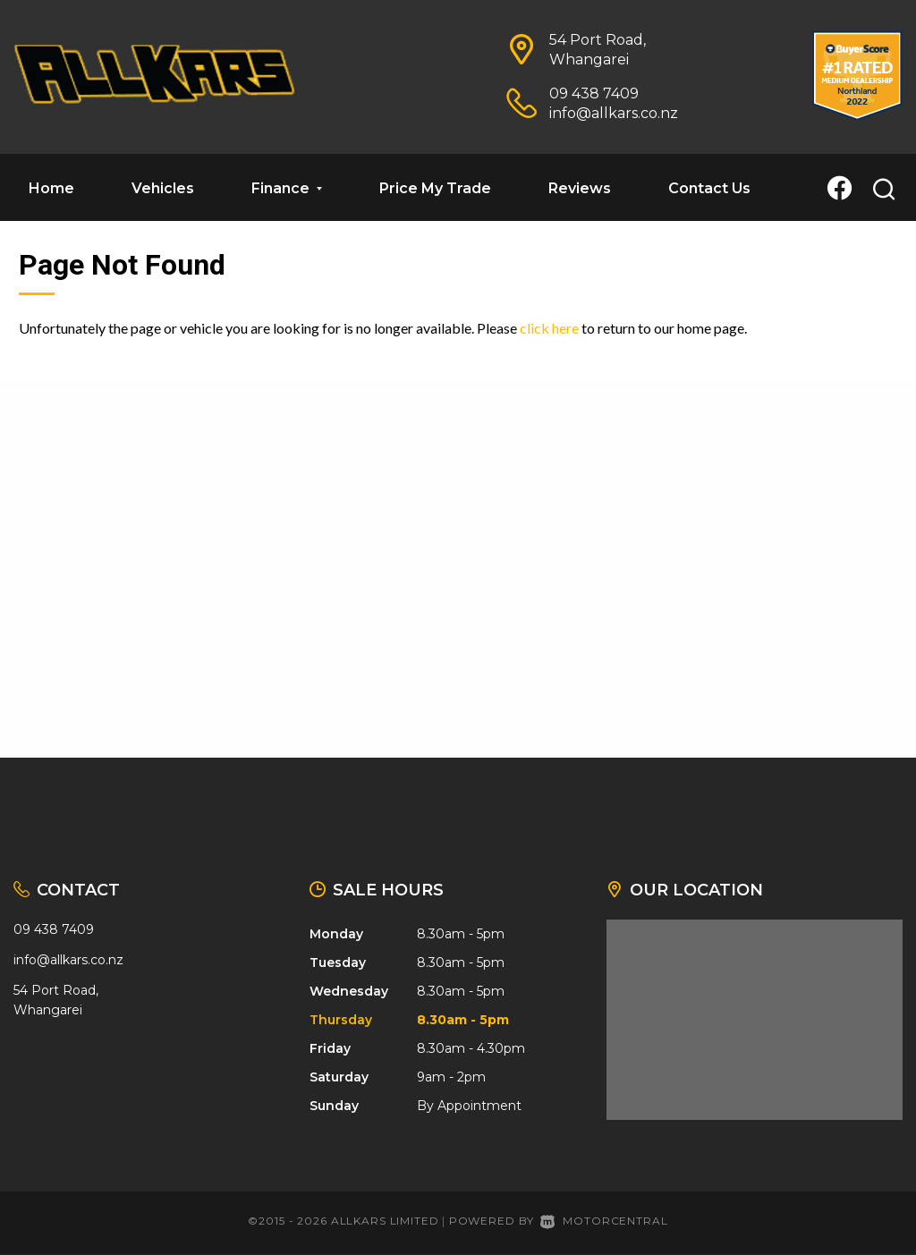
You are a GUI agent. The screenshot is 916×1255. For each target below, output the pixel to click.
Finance (286, 188)
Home (51, 188)
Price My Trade (435, 188)
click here (549, 327)
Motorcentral (603, 1220)
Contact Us (709, 188)
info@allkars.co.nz (613, 113)
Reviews (579, 188)
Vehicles (162, 188)
